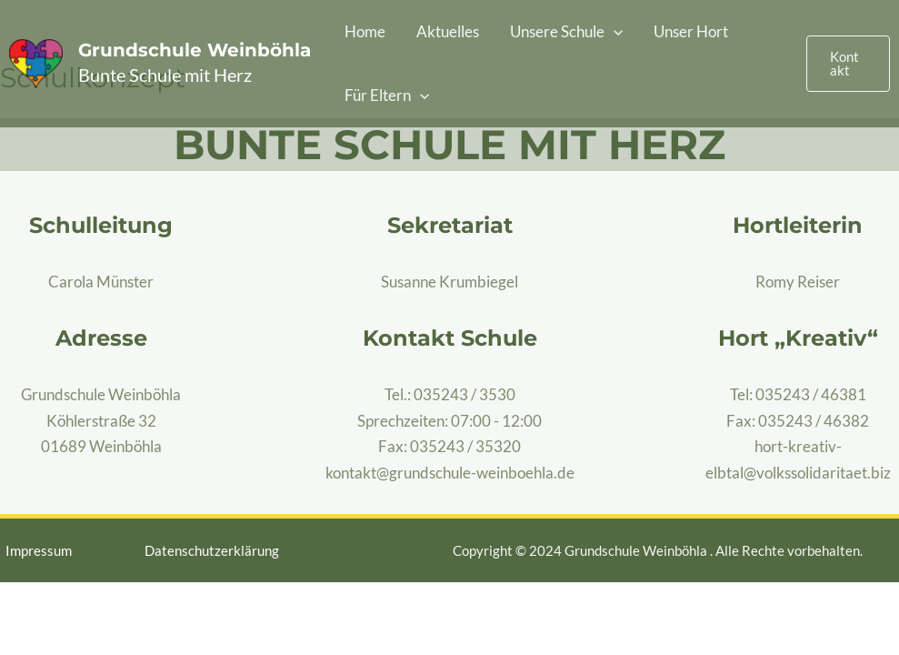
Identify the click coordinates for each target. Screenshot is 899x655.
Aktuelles (447, 31)
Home (365, 31)
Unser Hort (691, 31)
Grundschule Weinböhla (194, 50)
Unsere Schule (566, 32)
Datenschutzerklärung (212, 550)
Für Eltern (387, 95)
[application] (613, 32)
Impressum (38, 550)
